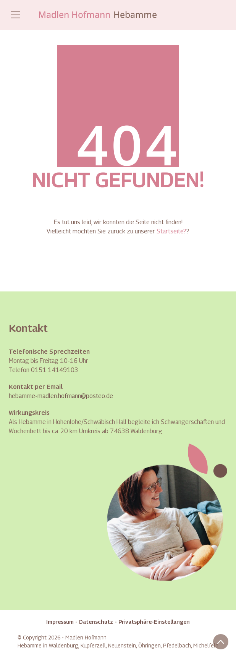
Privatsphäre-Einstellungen (154, 621)
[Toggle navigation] (15, 15)
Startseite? (171, 231)
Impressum (60, 621)
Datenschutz (96, 621)
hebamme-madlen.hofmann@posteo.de (61, 396)
